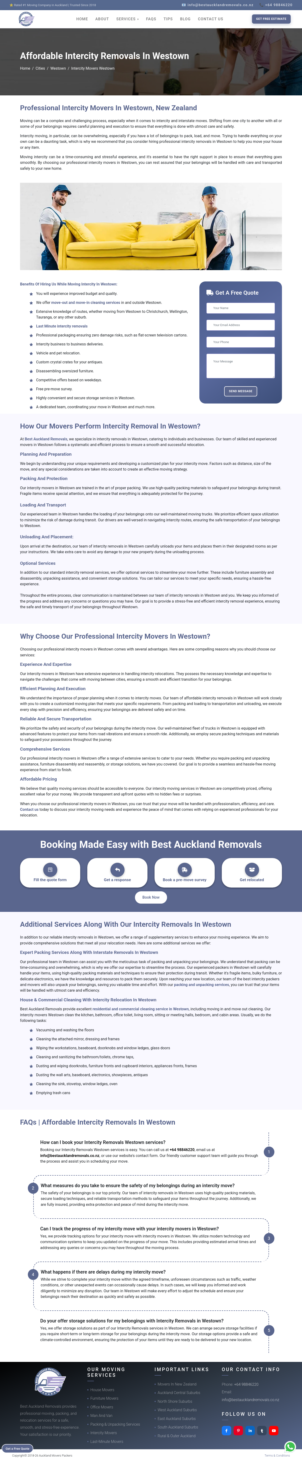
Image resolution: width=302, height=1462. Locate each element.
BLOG (185, 19)
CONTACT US (210, 19)
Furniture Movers (104, 1398)
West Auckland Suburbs (177, 1410)
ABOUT (102, 19)
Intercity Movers (103, 1433)
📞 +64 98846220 (276, 5)
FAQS (151, 19)
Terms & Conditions (277, 1455)
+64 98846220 (182, 1150)
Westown (58, 68)
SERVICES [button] (126, 19)
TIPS (168, 19)
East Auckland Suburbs (177, 1418)
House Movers (102, 1390)
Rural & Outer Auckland (177, 1436)
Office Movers (101, 1407)
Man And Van (101, 1415)
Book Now (151, 897)
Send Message (240, 391)
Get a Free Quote (19, 1448)
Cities (40, 68)
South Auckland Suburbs (178, 1427)
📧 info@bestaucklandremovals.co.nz (218, 5)
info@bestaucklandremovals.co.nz (70, 1155)
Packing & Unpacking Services (115, 1424)
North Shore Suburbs (175, 1401)
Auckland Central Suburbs (179, 1392)
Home (25, 68)
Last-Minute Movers (106, 1441)
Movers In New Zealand (177, 1384)
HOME (82, 19)
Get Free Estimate (271, 19)
